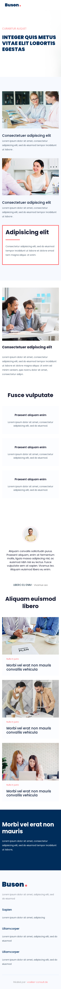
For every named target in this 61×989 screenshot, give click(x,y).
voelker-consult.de (37, 982)
